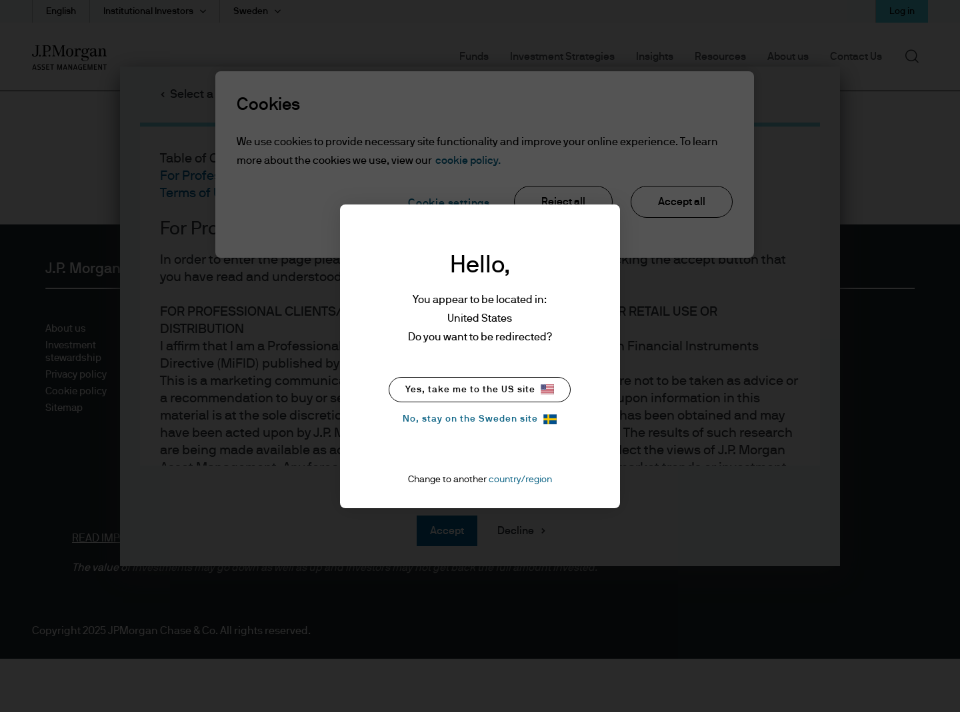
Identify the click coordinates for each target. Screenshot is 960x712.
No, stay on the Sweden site (480, 419)
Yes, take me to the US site (479, 389)
